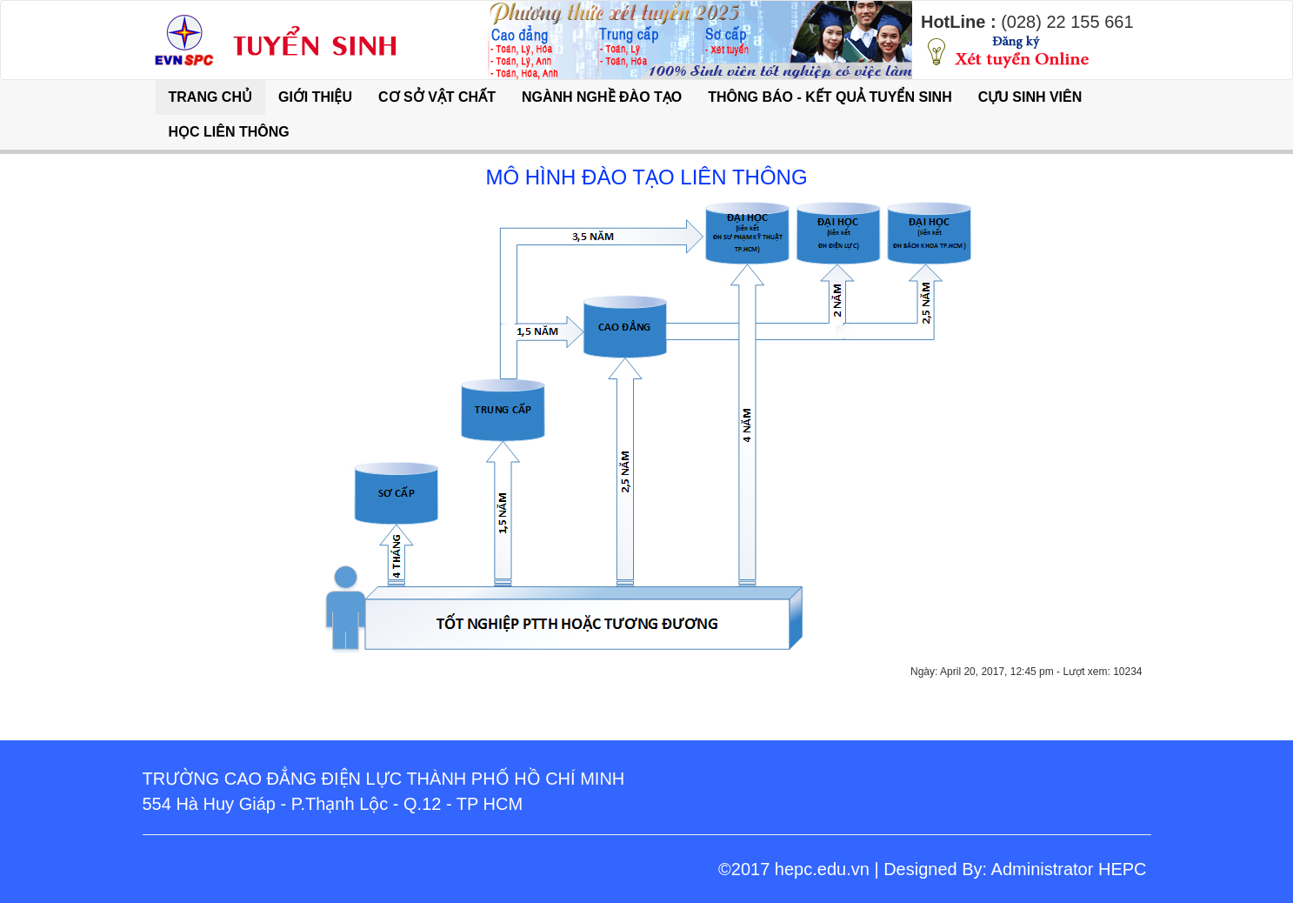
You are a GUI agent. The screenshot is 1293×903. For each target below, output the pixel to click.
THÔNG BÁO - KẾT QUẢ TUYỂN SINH (829, 97)
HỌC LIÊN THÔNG (229, 131)
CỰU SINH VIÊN (1030, 97)
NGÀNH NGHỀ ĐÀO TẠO (602, 97)
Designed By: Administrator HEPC (1014, 869)
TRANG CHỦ (210, 97)
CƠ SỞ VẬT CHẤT (437, 97)
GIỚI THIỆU (315, 97)
